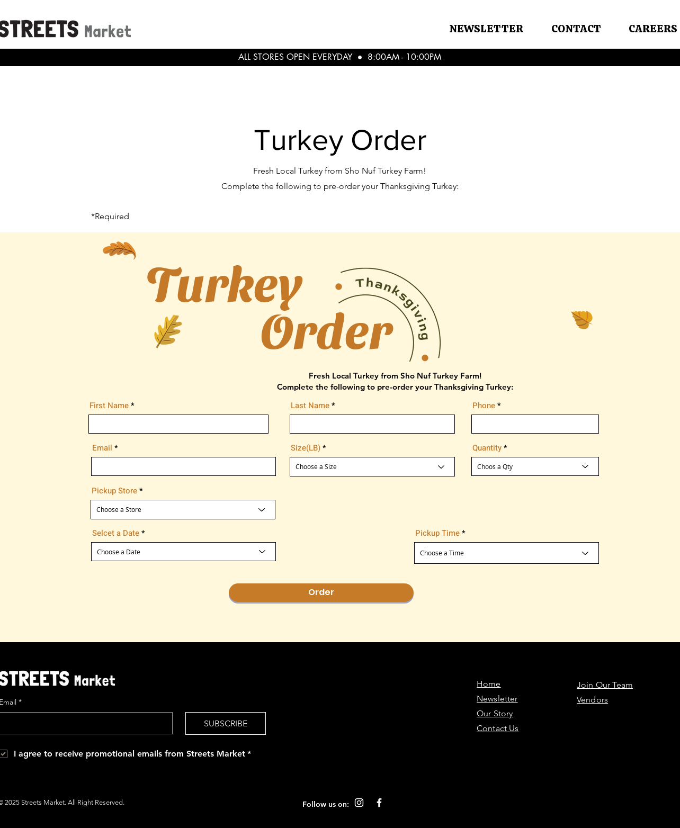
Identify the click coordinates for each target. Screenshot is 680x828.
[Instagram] (359, 802)
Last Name (310, 406)
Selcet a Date (115, 533)
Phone (483, 406)
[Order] (321, 592)
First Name (109, 406)
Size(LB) (305, 448)
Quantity (487, 448)
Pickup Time (437, 533)
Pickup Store (114, 491)
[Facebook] (379, 802)
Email (102, 448)
